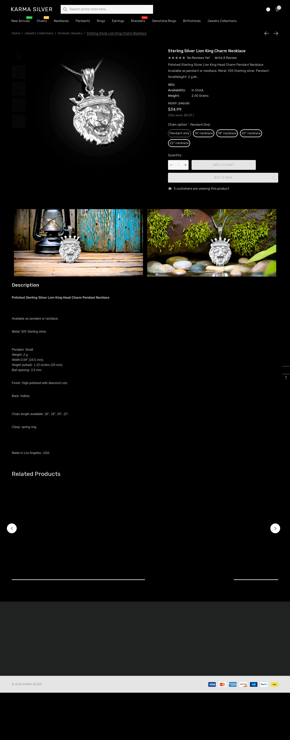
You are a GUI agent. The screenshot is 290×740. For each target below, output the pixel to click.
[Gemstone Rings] (164, 21)
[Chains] (42, 21)
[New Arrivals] (20, 21)
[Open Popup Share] (273, 178)
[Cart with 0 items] (276, 9)
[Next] (275, 33)
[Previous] (267, 33)
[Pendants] (82, 21)
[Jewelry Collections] (222, 21)
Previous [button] (12, 528)
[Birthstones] (192, 21)
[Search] (65, 9)
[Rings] (101, 21)
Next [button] (275, 528)
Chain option (189, 124)
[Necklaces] (61, 21)
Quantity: (175, 155)
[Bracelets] (138, 21)
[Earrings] (118, 21)
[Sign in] (267, 9)
